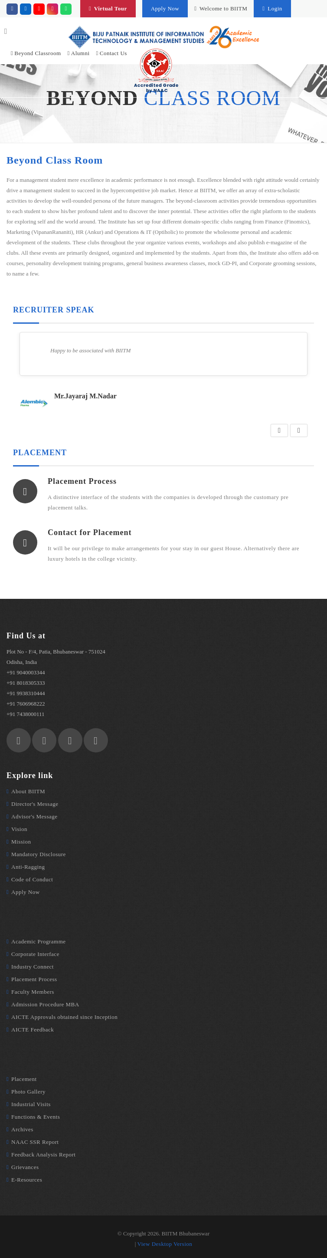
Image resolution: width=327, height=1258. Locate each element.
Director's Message (34, 804)
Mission (21, 841)
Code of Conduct (32, 879)
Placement (24, 1079)
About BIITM (28, 791)
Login (272, 8)
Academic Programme (38, 941)
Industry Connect (32, 966)
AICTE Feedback (32, 1029)
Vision (19, 829)
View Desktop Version (165, 1244)
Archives (22, 1129)
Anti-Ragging (28, 867)
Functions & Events (35, 1116)
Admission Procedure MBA (45, 1004)
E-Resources (26, 1179)
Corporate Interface (35, 954)
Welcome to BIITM (220, 8)
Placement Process (34, 979)
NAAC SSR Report (35, 1142)
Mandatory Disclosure (38, 854)
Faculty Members (32, 992)
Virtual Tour (108, 8)
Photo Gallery (28, 1091)
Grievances (25, 1167)
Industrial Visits (31, 1104)
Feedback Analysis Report (43, 1154)
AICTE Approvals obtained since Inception (64, 1017)
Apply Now (165, 8)
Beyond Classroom (36, 53)
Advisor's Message (34, 816)
